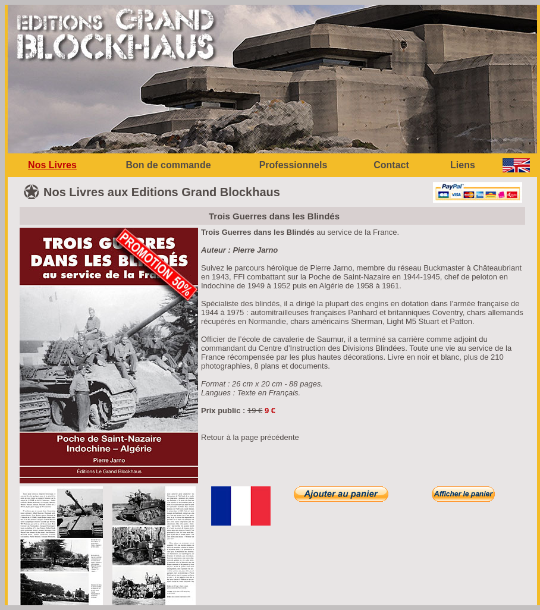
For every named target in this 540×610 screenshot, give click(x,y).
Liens (462, 165)
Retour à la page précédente (250, 437)
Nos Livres (52, 165)
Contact (391, 165)
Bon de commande (168, 165)
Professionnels (293, 165)
